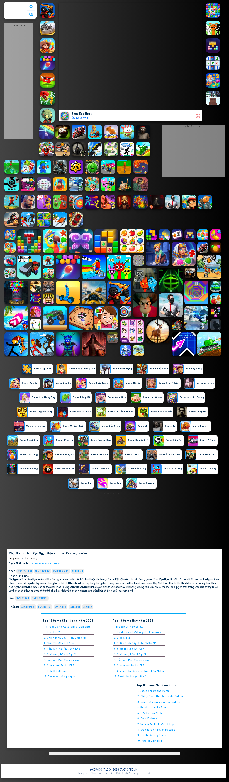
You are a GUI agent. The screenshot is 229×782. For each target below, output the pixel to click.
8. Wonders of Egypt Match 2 (156, 729)
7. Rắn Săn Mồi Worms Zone (62, 659)
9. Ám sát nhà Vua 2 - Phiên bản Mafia (139, 671)
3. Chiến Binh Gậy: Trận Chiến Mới (65, 637)
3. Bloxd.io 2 (122, 637)
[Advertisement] (18, 81)
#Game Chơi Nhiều (61, 571)
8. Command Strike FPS (59, 665)
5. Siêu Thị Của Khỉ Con (129, 648)
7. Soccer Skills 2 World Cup (155, 724)
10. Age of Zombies (149, 740)
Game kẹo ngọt (28, 607)
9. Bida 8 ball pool (56, 671)
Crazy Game (12, 4)
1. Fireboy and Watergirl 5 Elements (67, 626)
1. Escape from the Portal (154, 690)
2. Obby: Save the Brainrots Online (160, 696)
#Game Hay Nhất (42, 571)
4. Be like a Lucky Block (152, 707)
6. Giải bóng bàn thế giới (60, 654)
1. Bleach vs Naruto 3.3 (129, 626)
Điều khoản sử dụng (127, 773)
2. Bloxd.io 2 (52, 632)
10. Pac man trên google (59, 676)
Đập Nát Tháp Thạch (164, 583)
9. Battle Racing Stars (151, 735)
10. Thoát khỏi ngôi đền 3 (130, 676)
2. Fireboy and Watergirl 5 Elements (138, 632)
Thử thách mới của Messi (138, 583)
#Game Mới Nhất (25, 571)
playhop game (22, 598)
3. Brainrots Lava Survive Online (158, 702)
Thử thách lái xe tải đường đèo (193, 583)
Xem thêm (87, 607)
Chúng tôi (82, 773)
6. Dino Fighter (147, 718)
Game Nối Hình (44, 607)
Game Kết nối (60, 607)
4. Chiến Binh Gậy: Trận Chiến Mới (135, 643)
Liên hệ (146, 773)
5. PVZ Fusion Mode (150, 713)
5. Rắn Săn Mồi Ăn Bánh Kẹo (62, 648)
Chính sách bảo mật (102, 773)
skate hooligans (40, 598)
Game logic (75, 607)
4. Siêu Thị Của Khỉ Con (59, 643)
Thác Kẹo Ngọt (31, 558)
